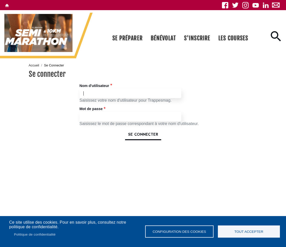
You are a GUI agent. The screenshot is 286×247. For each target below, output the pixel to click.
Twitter (235, 5)
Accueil (34, 65)
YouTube (255, 5)
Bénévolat (163, 38)
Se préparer (127, 38)
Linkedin (266, 5)
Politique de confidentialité (35, 234)
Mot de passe (91, 109)
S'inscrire (197, 38)
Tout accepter (248, 232)
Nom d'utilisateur (94, 86)
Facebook (225, 5)
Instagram (245, 5)
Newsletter (276, 5)
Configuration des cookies (179, 232)
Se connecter (143, 135)
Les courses (233, 38)
